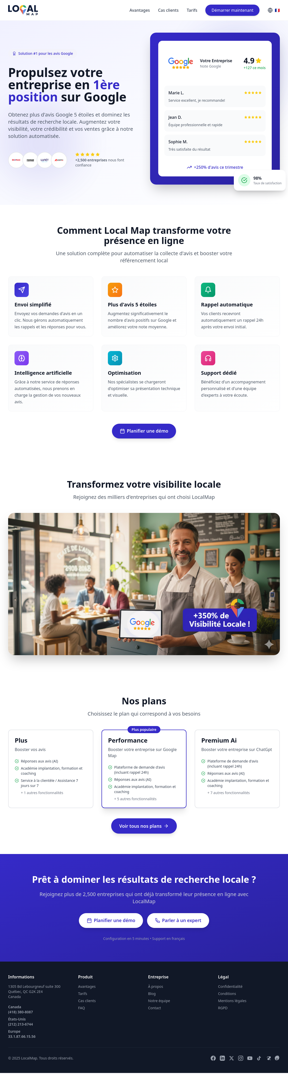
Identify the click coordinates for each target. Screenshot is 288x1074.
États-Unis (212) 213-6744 (20, 1023)
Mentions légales (232, 1001)
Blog (152, 994)
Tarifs (192, 10)
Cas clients (168, 10)
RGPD (223, 1008)
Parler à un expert (179, 921)
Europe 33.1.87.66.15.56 (21, 1035)
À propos (155, 987)
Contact (154, 1008)
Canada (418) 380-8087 (20, 1010)
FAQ (81, 1008)
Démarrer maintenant (232, 10)
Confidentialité (230, 987)
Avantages (139, 10)
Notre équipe (159, 1001)
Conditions (227, 994)
